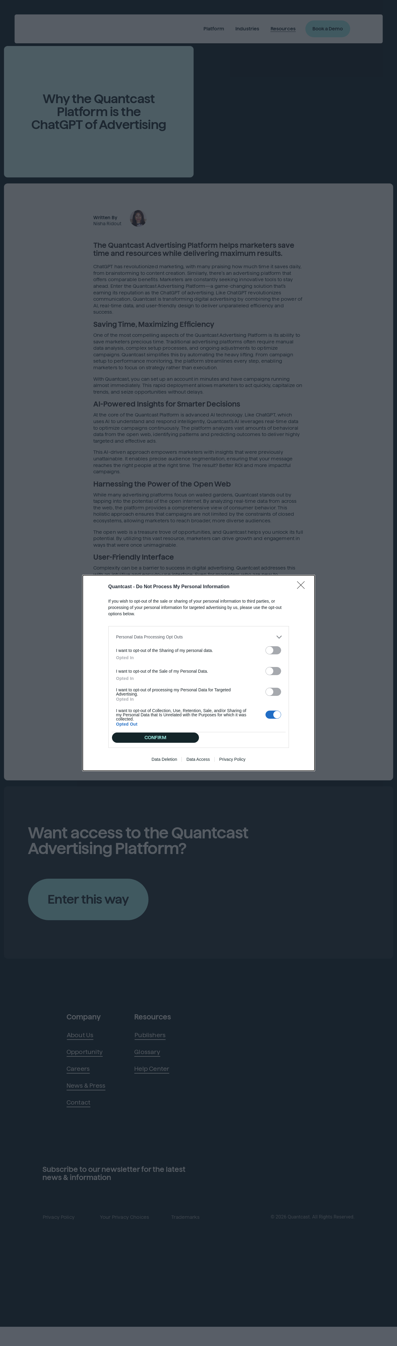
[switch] (273, 646)
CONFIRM (157, 737)
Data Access (198, 763)
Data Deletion (164, 763)
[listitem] (198, 633)
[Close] (303, 583)
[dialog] (199, 673)
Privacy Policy (232, 763)
